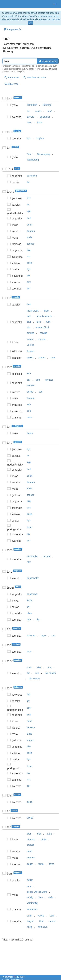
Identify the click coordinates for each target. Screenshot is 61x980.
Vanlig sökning (47, 61)
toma (40, 864)
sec (40, 391)
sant (52, 915)
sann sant (42, 926)
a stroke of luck (44, 316)
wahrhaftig (32, 903)
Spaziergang (43, 154)
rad (53, 635)
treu (41, 897)
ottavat (30, 844)
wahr (50, 897)
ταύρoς (30, 243)
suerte (42, 357)
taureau (31, 231)
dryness (49, 379)
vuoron (41, 339)
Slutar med (12, 84)
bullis (29, 263)
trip (28, 327)
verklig (41, 915)
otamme (31, 839)
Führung (47, 105)
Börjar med (12, 77)
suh (29, 373)
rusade (46, 556)
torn (29, 138)
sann (29, 915)
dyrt (29, 619)
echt (29, 886)
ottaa (49, 833)
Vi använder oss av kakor (13, 977)
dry (28, 379)
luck (39, 322)
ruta (53, 357)
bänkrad (31, 635)
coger (30, 864)
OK (30, 23)
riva (37, 673)
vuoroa (30, 345)
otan (29, 833)
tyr (28, 204)
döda (29, 802)
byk (29, 269)
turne (39, 122)
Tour (29, 154)
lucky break (33, 310)
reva (49, 667)
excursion (32, 175)
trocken (30, 385)
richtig (30, 897)
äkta (41, 921)
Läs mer (56, 19)
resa (29, 122)
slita (39, 667)
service (43, 333)
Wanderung (33, 159)
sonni (29, 224)
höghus (40, 138)
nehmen (31, 857)
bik (28, 275)
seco (29, 417)
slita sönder (34, 678)
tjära (29, 651)
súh (29, 404)
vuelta (30, 357)
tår (28, 673)
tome (51, 864)
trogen (30, 921)
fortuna (30, 351)
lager (43, 635)
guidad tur (45, 116)
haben (30, 433)
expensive (32, 594)
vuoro (30, 339)
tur (28, 111)
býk (29, 198)
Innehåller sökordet (35, 77)
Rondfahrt (32, 105)
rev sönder (32, 556)
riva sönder (50, 673)
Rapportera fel (12, 29)
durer (29, 851)
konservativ (33, 578)
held (29, 304)
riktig (29, 926)
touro (29, 527)
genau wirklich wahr (37, 892)
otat (39, 833)
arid (38, 379)
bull (29, 218)
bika (29, 250)
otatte (44, 839)
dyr (28, 606)
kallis (29, 600)
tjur (28, 288)
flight (46, 310)
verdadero (32, 909)
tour (29, 322)
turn (48, 322)
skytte (30, 817)
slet (29, 562)
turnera (30, 116)
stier (29, 211)
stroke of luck (42, 327)
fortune (30, 333)
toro (29, 256)
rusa (29, 667)
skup (29, 613)
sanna (52, 921)
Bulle (29, 237)
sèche (30, 391)
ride (29, 316)
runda (38, 111)
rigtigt (30, 880)
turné (49, 111)
